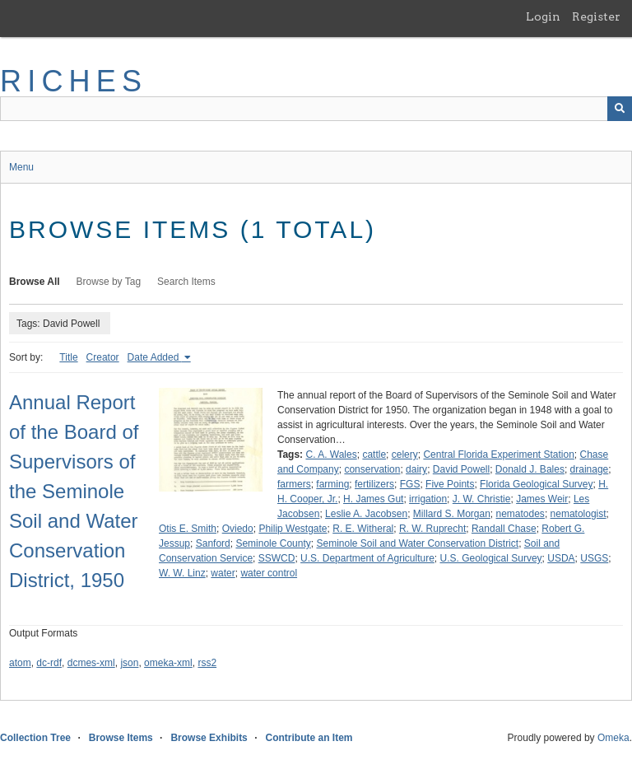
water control (268, 573)
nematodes (520, 514)
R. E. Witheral (362, 528)
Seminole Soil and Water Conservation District (417, 543)
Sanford (213, 543)
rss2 (207, 663)
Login (543, 16)
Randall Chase (504, 528)
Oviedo (237, 528)
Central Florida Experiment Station (498, 454)
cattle (374, 454)
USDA (560, 558)
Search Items (186, 281)
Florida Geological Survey (536, 484)
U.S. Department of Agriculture (367, 558)
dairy (416, 469)
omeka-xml (168, 663)
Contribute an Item (308, 738)
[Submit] (619, 108)
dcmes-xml (91, 663)
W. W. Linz (182, 573)
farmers (294, 484)
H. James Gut (373, 499)
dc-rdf (49, 663)
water (223, 573)
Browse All (34, 281)
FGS (410, 484)
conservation (372, 469)
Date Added (155, 357)
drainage (589, 469)
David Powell (461, 469)
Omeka (613, 738)
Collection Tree (35, 738)
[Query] (316, 108)
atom (20, 663)
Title (68, 357)
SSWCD (276, 558)
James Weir (542, 499)
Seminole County (272, 543)
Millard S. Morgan (451, 514)
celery (405, 454)
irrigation (428, 499)
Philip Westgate (292, 528)
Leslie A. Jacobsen (366, 514)
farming (332, 484)
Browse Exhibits (208, 738)
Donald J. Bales (530, 469)
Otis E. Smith (187, 528)
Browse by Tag (109, 281)
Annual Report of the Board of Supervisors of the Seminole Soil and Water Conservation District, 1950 (73, 491)
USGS (594, 558)
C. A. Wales (330, 454)
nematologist (578, 514)
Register (596, 16)
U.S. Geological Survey (491, 558)
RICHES (73, 81)
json (129, 663)
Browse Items (121, 738)
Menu (21, 167)
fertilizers (374, 484)
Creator (102, 357)
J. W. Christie (482, 499)
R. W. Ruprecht (432, 528)
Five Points (449, 484)
